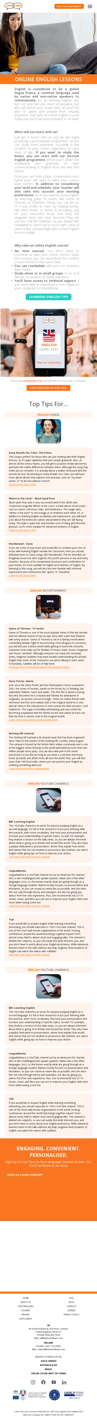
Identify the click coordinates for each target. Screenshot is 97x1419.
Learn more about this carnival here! (29, 768)
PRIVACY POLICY (71, 1314)
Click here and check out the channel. (29, 856)
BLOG (71, 1302)
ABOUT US (25, 1302)
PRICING (26, 1314)
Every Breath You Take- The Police (30, 452)
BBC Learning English (22, 821)
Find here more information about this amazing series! (39, 667)
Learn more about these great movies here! (33, 719)
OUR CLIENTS (25, 1318)
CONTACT (71, 1306)
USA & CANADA (48, 1360)
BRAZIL (48, 1369)
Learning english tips (48, 297)
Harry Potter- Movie (21, 681)
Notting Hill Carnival (21, 733)
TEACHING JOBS (25, 1306)
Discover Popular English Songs (67, 1284)
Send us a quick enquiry (25, 1174)
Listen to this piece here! (22, 484)
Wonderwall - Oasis (21, 543)
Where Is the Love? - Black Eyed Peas (32, 498)
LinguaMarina (17, 870)
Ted (11, 919)
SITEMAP (71, 1310)
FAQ (71, 1297)
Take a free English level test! (48, 388)
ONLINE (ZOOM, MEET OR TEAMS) (48, 1373)
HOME (26, 1297)
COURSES (25, 1310)
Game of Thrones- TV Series (26, 628)
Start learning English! (69, 6)
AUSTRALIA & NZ (48, 1365)
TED (11, 1098)
